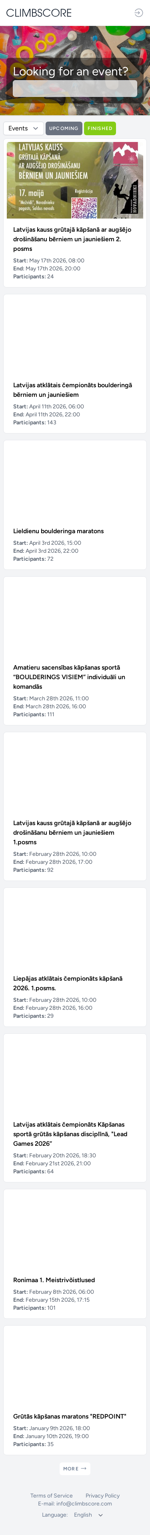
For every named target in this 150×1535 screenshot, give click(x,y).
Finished (100, 128)
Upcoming (64, 128)
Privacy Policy (103, 1495)
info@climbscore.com (84, 1503)
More (75, 1468)
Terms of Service (51, 1495)
